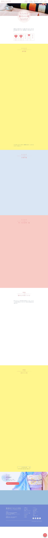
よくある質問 (35, 520)
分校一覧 (34, 524)
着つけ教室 (26, 520)
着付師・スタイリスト (27, 521)
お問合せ (25, 528)
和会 (33, 525)
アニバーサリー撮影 (27, 524)
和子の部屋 (34, 521)
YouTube (26, 525)
